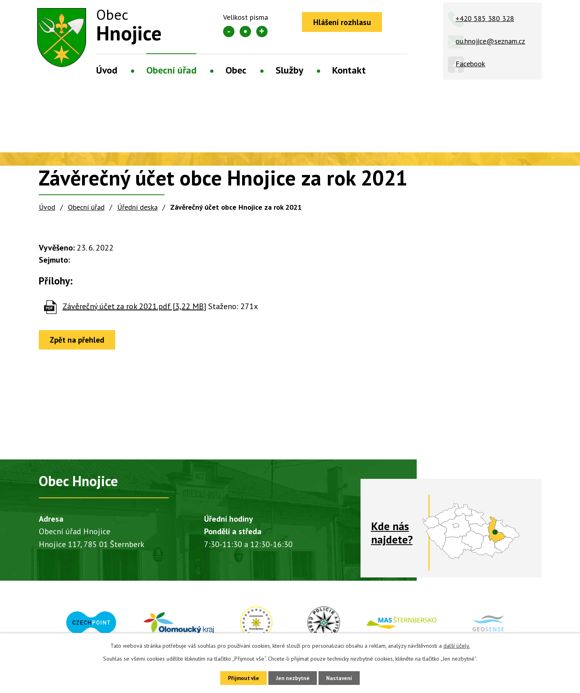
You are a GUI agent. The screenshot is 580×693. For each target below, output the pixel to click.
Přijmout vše (240, 677)
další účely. (456, 645)
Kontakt (349, 70)
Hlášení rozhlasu (343, 22)
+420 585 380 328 (485, 18)
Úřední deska (137, 207)
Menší (228, 31)
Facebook (470, 63)
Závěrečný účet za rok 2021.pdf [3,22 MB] (134, 306)
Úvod (106, 70)
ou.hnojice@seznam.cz (490, 41)
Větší (262, 31)
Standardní (245, 31)
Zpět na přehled (79, 340)
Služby (289, 70)
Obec (236, 70)
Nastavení (342, 677)
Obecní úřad (171, 70)
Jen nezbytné (293, 677)
